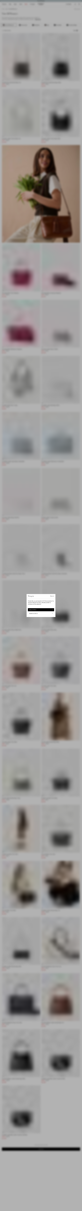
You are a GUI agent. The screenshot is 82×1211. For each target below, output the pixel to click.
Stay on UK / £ (41, 610)
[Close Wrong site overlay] (52, 596)
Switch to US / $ (41, 613)
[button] (41, 605)
